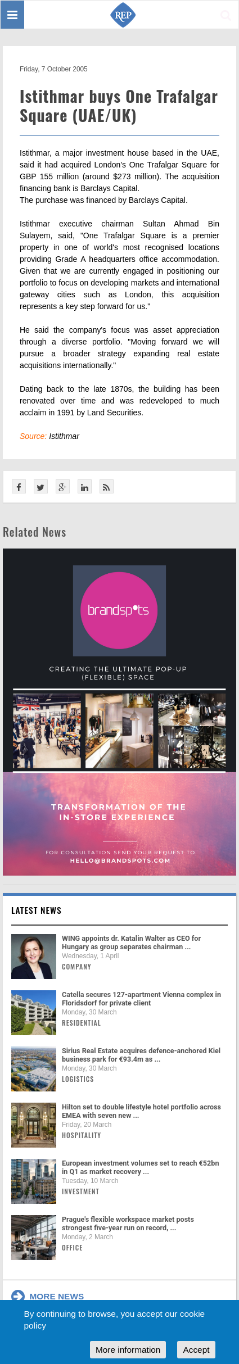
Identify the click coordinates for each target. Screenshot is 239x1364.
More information (128, 1349)
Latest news (36, 910)
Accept (196, 1349)
